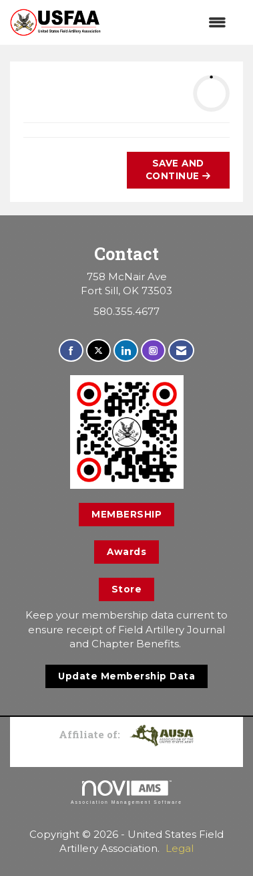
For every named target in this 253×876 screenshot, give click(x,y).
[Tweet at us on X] (98, 350)
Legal (180, 848)
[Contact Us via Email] (181, 350)
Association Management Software (126, 792)
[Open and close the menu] (170, 22)
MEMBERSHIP (126, 514)
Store (126, 589)
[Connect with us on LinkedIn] (125, 350)
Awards (126, 551)
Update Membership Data (126, 676)
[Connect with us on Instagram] (153, 350)
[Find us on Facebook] (71, 350)
